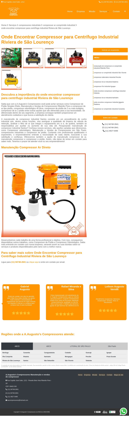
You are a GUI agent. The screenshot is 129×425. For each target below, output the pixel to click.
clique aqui (34, 262)
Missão (92, 11)
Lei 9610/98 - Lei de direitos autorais (11, 367)
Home (70, 11)
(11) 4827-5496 (110, 131)
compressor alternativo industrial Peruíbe (107, 78)
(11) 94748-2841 (106, 2)
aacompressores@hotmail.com (17, 400)
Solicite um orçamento (110, 50)
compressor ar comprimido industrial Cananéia (109, 110)
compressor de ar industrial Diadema (106, 82)
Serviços (103, 11)
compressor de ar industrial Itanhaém (106, 99)
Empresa (81, 11)
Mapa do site (118, 375)
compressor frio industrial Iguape (104, 87)
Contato (116, 11)
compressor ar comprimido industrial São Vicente (110, 73)
